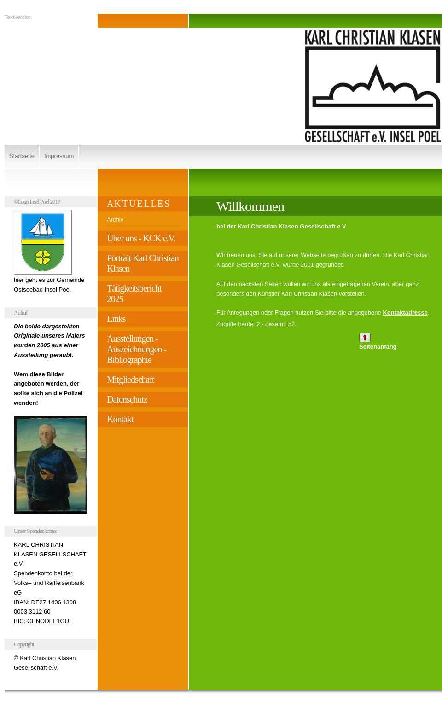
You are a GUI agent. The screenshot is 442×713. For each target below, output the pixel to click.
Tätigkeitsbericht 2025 (134, 293)
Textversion (18, 17)
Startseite (22, 155)
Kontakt (120, 419)
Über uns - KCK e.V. (141, 238)
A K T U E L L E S (138, 204)
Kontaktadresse (405, 312)
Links (116, 319)
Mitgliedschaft (130, 379)
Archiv (115, 219)
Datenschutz (127, 399)
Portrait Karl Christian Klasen (143, 263)
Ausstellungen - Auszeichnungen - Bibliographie (136, 349)
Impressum (59, 155)
